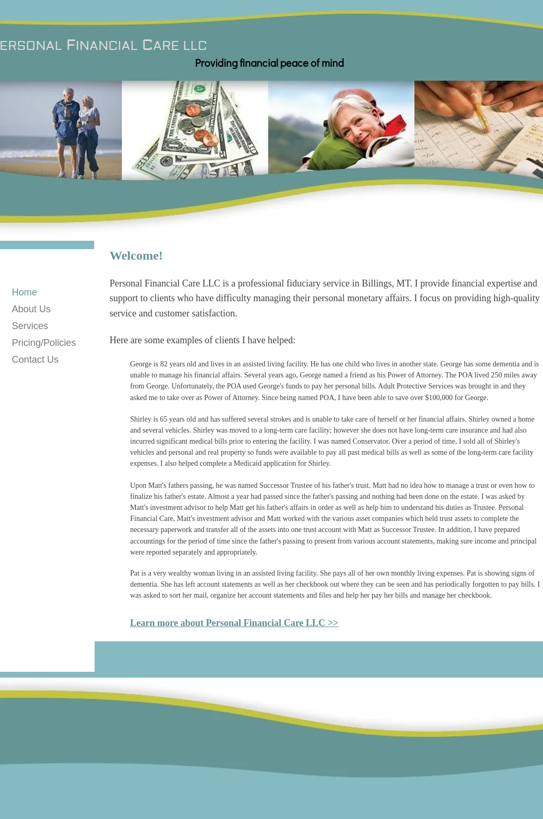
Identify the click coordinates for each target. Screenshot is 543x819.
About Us (31, 309)
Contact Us (35, 359)
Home (24, 292)
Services (30, 326)
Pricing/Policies (44, 342)
